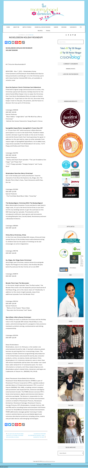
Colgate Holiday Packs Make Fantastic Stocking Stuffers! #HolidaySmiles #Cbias (15, 435)
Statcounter (4, 467)
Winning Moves (70, 68)
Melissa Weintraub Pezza (48, 461)
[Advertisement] (71, 211)
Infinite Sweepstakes (81, 260)
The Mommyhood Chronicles (44, 13)
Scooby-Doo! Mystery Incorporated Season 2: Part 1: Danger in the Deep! (37, 435)
